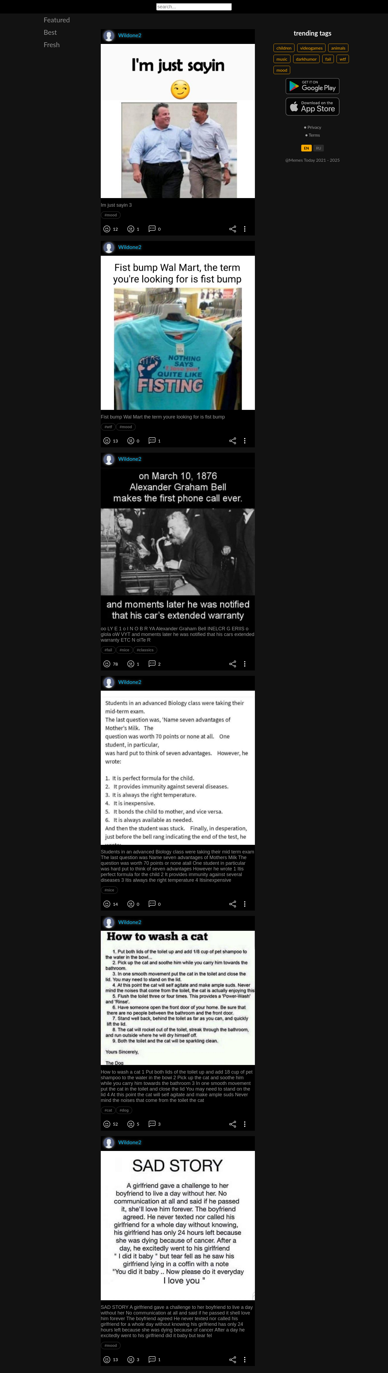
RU (318, 148)
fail (328, 58)
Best (50, 32)
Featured (57, 20)
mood (281, 69)
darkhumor (306, 58)
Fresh (52, 44)
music (281, 58)
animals (338, 47)
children (284, 47)
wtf (343, 58)
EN (306, 148)
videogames (311, 47)
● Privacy (312, 127)
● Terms (312, 134)
